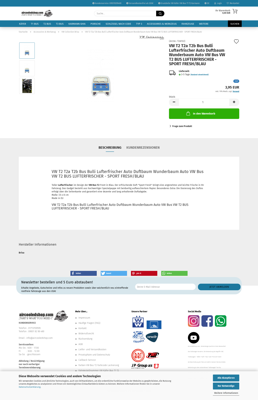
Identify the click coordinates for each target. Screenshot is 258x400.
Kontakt (82, 328)
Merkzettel (233, 3)
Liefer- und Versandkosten (92, 349)
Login (218, 3)
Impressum (84, 317)
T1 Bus (35, 23)
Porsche (95, 23)
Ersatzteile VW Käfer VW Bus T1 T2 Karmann (179, 3)
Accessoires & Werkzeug (162, 23)
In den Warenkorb (200, 113)
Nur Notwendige (226, 386)
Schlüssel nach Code (118, 23)
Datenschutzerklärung (29, 387)
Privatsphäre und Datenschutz (94, 354)
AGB (80, 344)
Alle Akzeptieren (226, 378)
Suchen (234, 23)
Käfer (22, 23)
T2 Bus (47, 23)
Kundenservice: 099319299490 (106, 3)
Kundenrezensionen (143, 147)
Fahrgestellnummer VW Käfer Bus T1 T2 (98, 370)
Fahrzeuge (187, 23)
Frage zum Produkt (182, 126)
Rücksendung (85, 338)
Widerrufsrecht (86, 333)
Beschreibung (110, 147)
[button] (174, 102)
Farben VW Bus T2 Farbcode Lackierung (98, 365)
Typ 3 (139, 23)
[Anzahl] (204, 102)
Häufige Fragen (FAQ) (89, 323)
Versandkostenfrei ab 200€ (139, 3)
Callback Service (87, 360)
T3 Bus (60, 23)
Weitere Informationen (226, 393)
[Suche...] (160, 13)
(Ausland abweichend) (200, 75)
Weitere (203, 23)
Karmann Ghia (77, 23)
